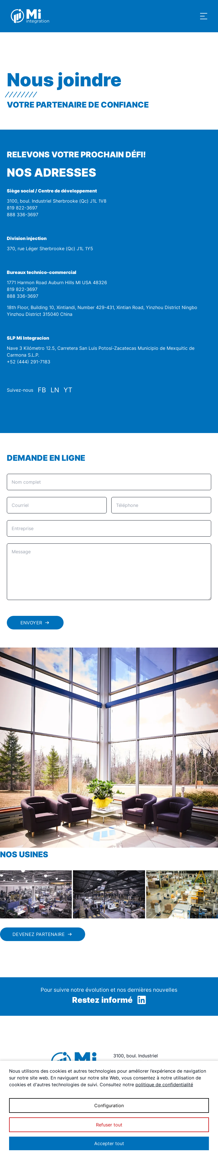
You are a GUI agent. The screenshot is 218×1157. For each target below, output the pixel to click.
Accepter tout (109, 1143)
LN (55, 390)
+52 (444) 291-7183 (28, 362)
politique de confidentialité (164, 1084)
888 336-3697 (22, 214)
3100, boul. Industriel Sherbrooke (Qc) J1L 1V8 (56, 201)
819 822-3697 (22, 208)
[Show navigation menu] (203, 16)
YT (68, 390)
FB (42, 390)
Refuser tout (109, 1125)
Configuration (109, 1105)
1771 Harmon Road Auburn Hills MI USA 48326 (57, 282)
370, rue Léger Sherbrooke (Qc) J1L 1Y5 (50, 248)
